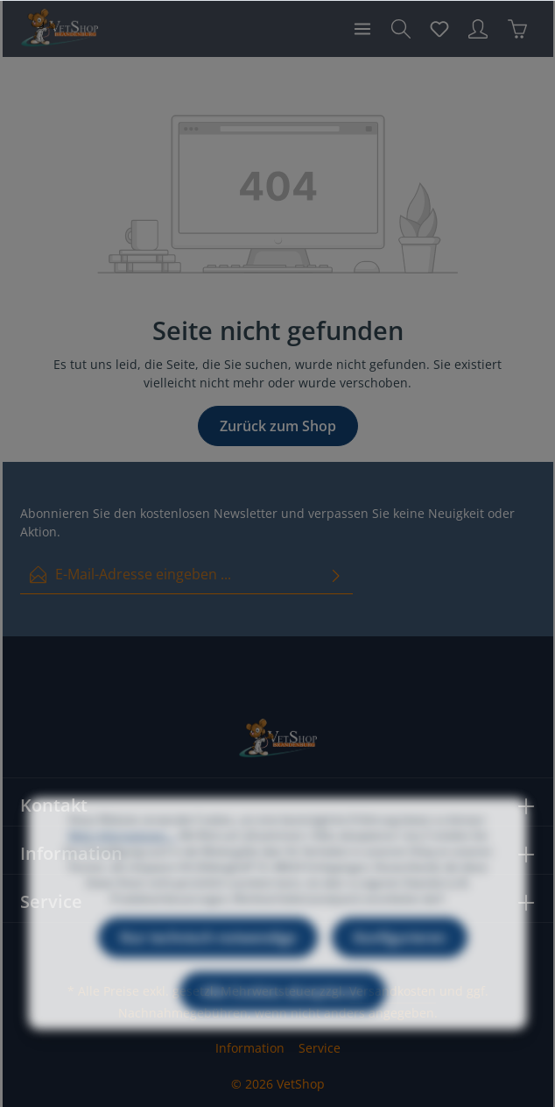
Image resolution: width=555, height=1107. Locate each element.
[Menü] (362, 28)
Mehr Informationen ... (122, 859)
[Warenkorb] (517, 28)
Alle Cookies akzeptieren (282, 1015)
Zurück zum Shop (278, 426)
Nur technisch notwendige (208, 961)
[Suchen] (400, 28)
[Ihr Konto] (477, 28)
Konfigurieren (400, 961)
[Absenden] (336, 574)
